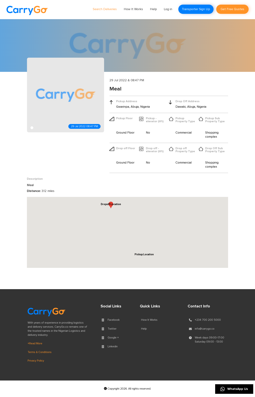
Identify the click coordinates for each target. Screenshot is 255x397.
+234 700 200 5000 (208, 319)
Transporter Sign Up (196, 9)
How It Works (133, 9)
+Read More (35, 343)
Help (153, 9)
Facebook (114, 319)
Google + (113, 337)
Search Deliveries (105, 9)
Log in (168, 9)
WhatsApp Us (234, 389)
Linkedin (113, 346)
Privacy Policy (36, 360)
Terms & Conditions (40, 352)
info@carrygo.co (204, 328)
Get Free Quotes (232, 9)
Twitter (112, 328)
